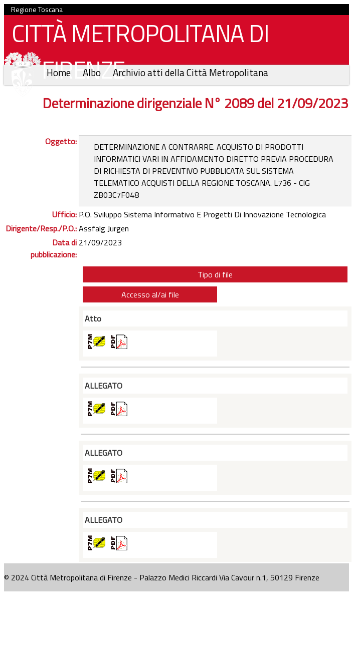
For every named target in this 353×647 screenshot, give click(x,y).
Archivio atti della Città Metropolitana (190, 72)
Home (60, 72)
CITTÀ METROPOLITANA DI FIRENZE (136, 54)
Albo (93, 72)
